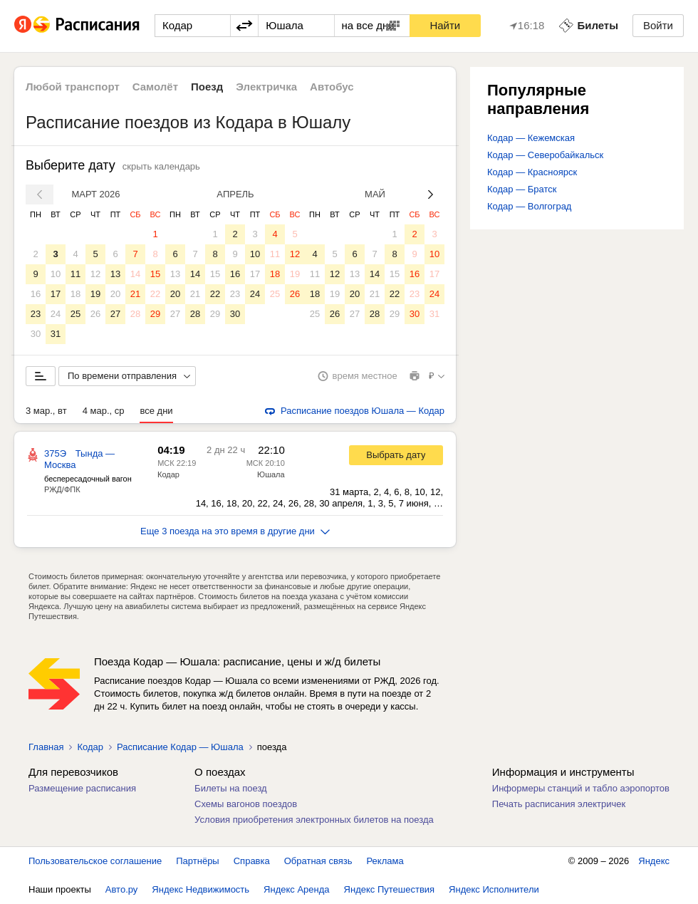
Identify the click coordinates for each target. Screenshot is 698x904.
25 (75, 313)
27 (115, 313)
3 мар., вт (46, 410)
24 (56, 313)
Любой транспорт (73, 86)
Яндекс (654, 861)
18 (75, 294)
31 (56, 333)
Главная (45, 747)
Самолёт (155, 86)
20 (115, 294)
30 (36, 333)
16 (36, 294)
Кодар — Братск (522, 189)
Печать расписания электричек (558, 804)
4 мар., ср (104, 410)
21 (135, 294)
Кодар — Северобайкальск (545, 155)
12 (95, 274)
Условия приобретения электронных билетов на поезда (314, 819)
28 (135, 313)
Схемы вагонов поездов (245, 804)
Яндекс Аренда (296, 889)
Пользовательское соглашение (95, 861)
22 (155, 294)
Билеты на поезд (230, 788)
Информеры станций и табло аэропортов (581, 788)
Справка (252, 861)
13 (115, 274)
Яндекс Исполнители (494, 889)
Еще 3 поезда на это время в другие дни (235, 531)
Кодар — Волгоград (529, 206)
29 (155, 313)
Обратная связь (318, 861)
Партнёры (197, 861)
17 (56, 294)
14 (135, 274)
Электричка (266, 86)
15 (155, 274)
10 (56, 274)
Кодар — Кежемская (531, 138)
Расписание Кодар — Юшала (180, 747)
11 (75, 274)
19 (95, 294)
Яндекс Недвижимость (200, 889)
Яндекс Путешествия (389, 889)
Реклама (385, 861)
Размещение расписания (82, 788)
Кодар (168, 474)
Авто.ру (121, 889)
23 (36, 313)
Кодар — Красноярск (532, 172)
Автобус (332, 86)
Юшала (271, 474)
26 (95, 313)
